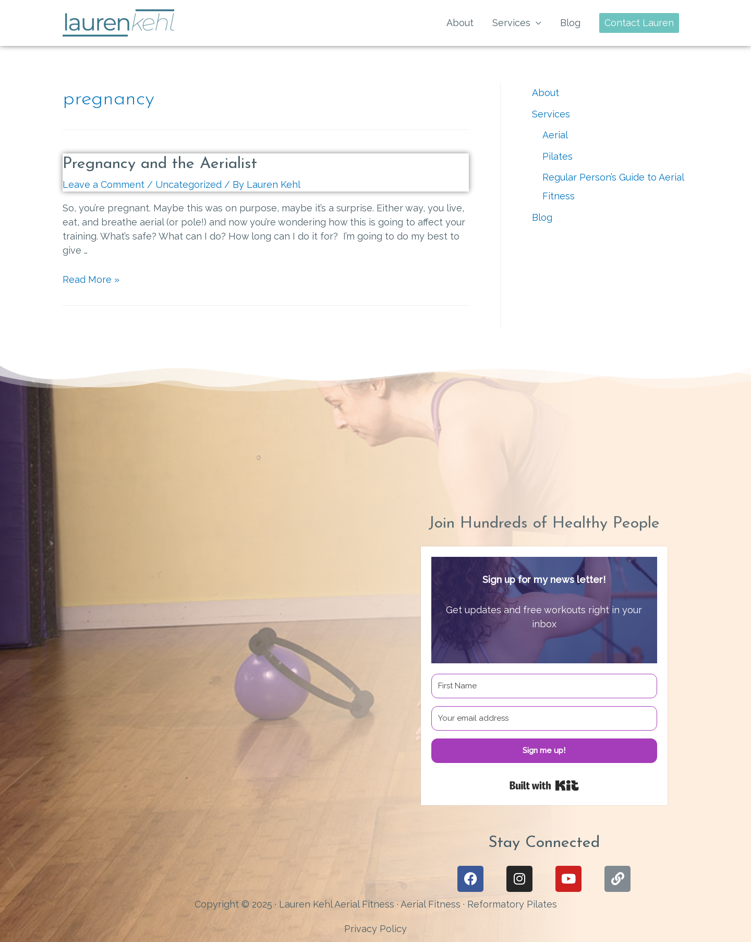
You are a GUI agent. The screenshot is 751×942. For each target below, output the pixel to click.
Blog (570, 22)
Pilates (557, 156)
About (460, 22)
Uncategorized (188, 184)
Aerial (555, 134)
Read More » (91, 279)
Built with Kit (544, 785)
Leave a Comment (103, 184)
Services (511, 22)
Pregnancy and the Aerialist (160, 164)
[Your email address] (544, 718)
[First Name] (544, 686)
